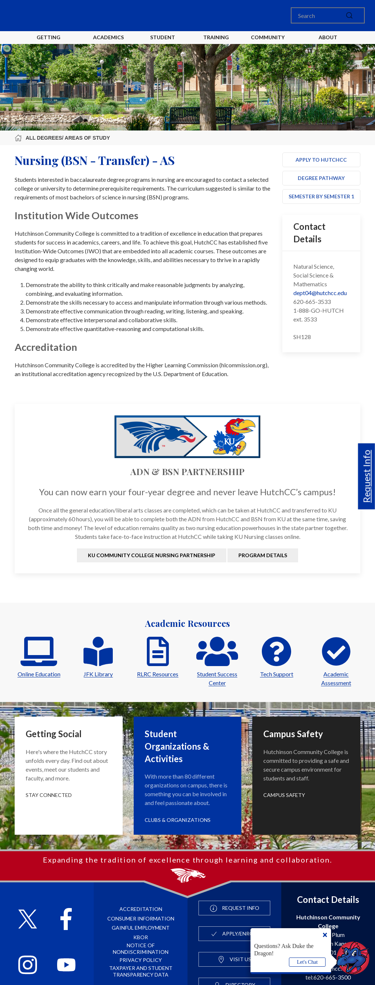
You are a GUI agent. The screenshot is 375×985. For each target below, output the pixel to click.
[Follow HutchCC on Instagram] (27, 965)
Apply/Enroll (234, 934)
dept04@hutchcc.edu (320, 292)
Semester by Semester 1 (321, 196)
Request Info (366, 476)
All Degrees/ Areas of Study (62, 137)
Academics (108, 37)
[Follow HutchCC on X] (27, 919)
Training (216, 37)
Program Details (262, 555)
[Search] (328, 15)
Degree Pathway (321, 178)
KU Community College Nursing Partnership (151, 555)
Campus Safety (284, 795)
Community (268, 37)
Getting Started (48, 43)
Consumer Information (140, 918)
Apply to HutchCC (321, 160)
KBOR (140, 937)
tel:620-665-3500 (328, 977)
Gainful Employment (141, 928)
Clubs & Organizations (178, 820)
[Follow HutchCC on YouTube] (66, 965)
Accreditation (140, 909)
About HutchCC (328, 43)
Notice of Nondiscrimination (140, 948)
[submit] (349, 15)
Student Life (163, 43)
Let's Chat (307, 962)
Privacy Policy (140, 960)
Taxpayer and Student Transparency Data (140, 971)
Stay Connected (49, 795)
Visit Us (234, 959)
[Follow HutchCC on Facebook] (66, 919)
